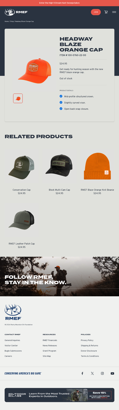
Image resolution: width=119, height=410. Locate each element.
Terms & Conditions (90, 356)
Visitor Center (11, 346)
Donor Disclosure (89, 351)
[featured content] (59, 395)
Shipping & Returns (89, 346)
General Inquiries (12, 340)
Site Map (47, 356)
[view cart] (106, 12)
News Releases (50, 346)
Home (7, 22)
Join (96, 12)
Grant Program (49, 351)
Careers (8, 356)
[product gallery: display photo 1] (17, 98)
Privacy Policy (87, 340)
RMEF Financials (50, 340)
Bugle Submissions (13, 351)
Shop (12, 22)
